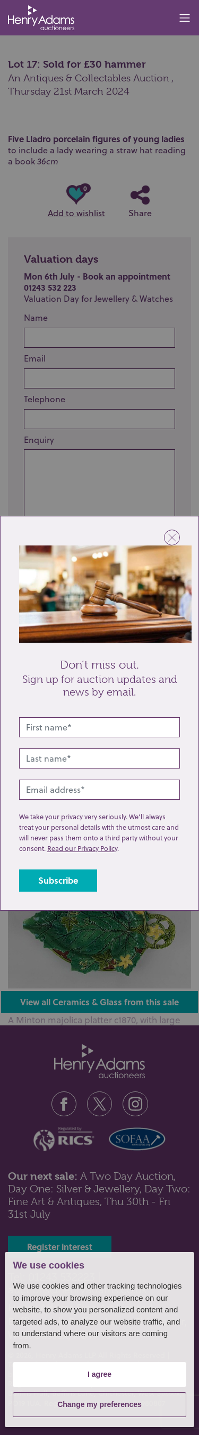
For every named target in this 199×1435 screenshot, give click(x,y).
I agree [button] (99, 1374)
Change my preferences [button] (99, 1404)
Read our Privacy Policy (82, 848)
